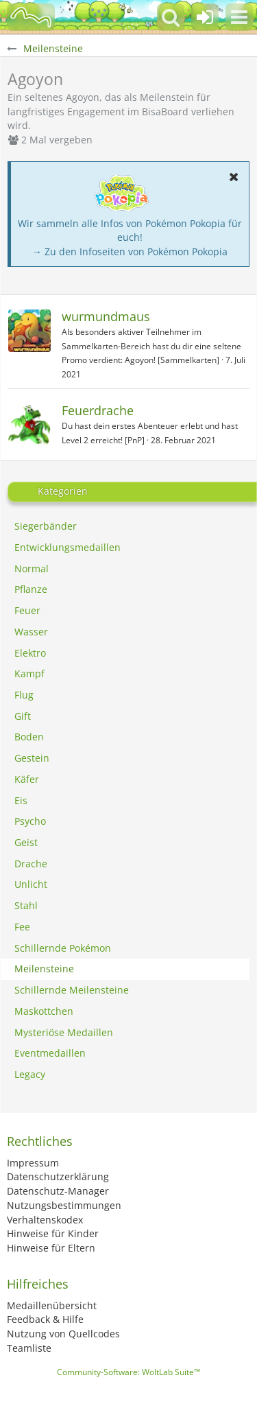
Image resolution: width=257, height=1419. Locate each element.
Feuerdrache (98, 410)
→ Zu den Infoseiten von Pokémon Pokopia (130, 251)
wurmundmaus (106, 316)
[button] (239, 17)
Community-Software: (128, 1372)
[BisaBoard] (31, 17)
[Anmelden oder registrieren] (205, 17)
